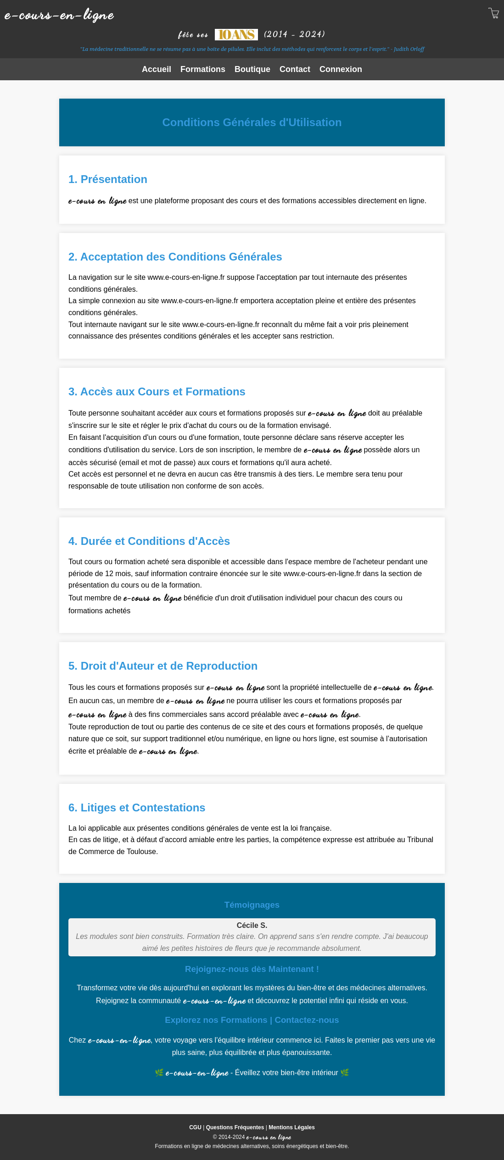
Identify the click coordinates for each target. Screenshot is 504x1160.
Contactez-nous (306, 1020)
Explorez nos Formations (216, 1020)
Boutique (252, 69)
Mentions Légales (292, 1127)
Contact (295, 69)
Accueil (156, 69)
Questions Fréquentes (235, 1127)
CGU (195, 1127)
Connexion (340, 69)
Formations (202, 69)
